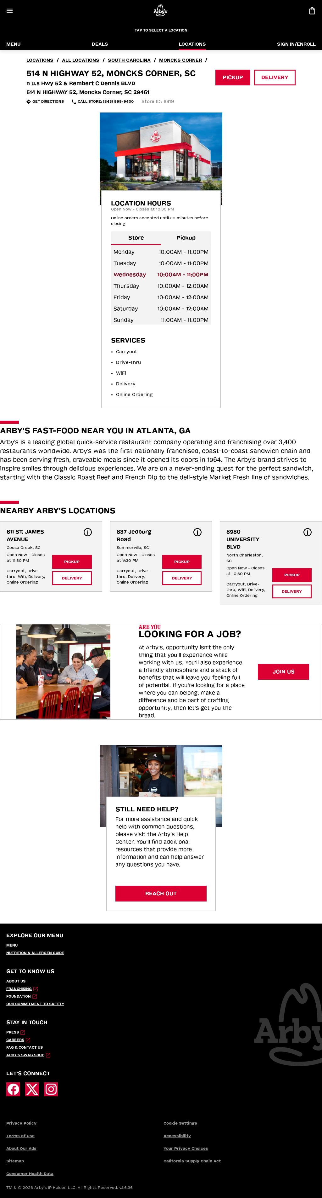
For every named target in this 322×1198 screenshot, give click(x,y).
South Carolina (129, 60)
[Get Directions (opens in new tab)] (45, 102)
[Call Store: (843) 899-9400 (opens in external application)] (103, 102)
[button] (88, 532)
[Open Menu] (9, 11)
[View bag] (312, 10)
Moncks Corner (180, 60)
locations (39, 60)
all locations (80, 60)
